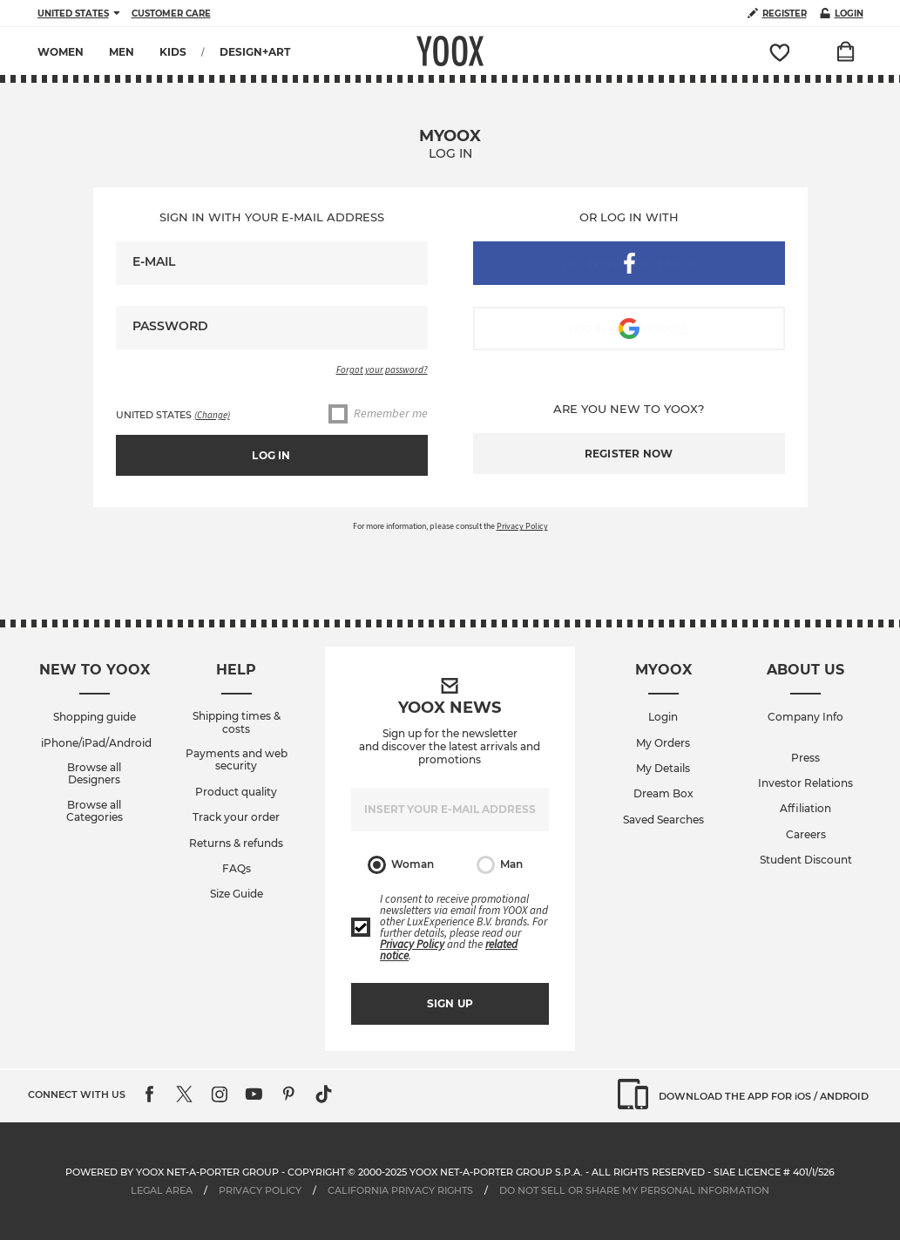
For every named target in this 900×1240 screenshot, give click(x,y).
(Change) (212, 415)
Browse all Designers (94, 774)
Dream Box (663, 794)
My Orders (663, 743)
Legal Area (162, 1190)
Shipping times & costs (237, 722)
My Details (663, 768)
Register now (629, 453)
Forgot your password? (382, 369)
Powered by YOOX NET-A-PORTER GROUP (172, 1172)
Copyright (316, 1172)
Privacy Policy (522, 526)
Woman (401, 865)
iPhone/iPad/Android (96, 743)
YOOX (450, 51)
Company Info (805, 717)
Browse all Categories (94, 811)
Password (170, 326)
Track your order (236, 817)
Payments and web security (237, 760)
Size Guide (236, 894)
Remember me (378, 413)
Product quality (236, 792)
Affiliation (805, 809)
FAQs (236, 869)
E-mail (153, 261)
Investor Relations (805, 783)
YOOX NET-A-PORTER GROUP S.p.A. (496, 1172)
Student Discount (806, 860)
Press (805, 758)
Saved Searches (663, 820)
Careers (806, 835)
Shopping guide (94, 717)
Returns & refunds (236, 843)
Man (500, 865)
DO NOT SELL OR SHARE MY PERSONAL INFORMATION (634, 1190)
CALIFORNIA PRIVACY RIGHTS (402, 1190)
